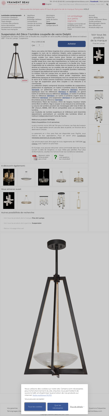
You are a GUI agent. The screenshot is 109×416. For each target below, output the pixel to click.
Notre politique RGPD (42, 395)
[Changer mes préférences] (76, 407)
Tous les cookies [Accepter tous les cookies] (35, 407)
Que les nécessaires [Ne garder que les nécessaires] (58, 406)
